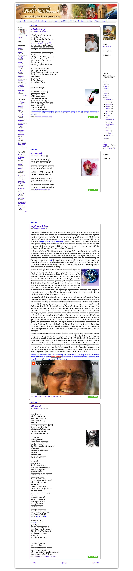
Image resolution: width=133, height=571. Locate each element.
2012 (105, 95)
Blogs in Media (22, 208)
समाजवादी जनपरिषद (20, 115)
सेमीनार (97, 21)
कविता (39, 117)
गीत (114, 148)
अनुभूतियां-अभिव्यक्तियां (21, 85)
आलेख (49, 21)
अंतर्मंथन (20, 62)
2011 (105, 97)
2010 (105, 138)
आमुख (19, 21)
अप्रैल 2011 (108, 118)
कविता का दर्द (36, 406)
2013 (105, 93)
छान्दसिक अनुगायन (20, 71)
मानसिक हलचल (21, 102)
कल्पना (36, 117)
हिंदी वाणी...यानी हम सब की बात (22, 144)
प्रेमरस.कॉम (20, 106)
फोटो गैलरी (103, 21)
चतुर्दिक (20, 52)
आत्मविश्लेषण (44, 396)
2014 (105, 91)
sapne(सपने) (21, 194)
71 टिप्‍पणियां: (42, 408)
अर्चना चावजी (38, 396)
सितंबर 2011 (109, 106)
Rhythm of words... (21, 189)
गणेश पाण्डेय (21, 76)
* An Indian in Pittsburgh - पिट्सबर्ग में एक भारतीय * (21, 182)
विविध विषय (73, 21)
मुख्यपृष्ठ (64, 562)
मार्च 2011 (108, 131)
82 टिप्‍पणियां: (42, 228)
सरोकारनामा (21, 120)
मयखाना (46, 117)
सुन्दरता (50, 117)
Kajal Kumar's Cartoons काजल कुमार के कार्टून (22, 156)
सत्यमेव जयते (49, 556)
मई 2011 (108, 115)
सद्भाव (60, 396)
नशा (43, 117)
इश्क (36, 189)
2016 (105, 86)
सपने (49, 189)
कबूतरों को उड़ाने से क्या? (40, 226)
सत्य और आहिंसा (42, 556)
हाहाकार (54, 556)
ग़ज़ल (31, 21)
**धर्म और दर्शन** (107, 46)
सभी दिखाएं (25, 95)
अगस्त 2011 (108, 108)
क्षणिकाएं (43, 21)
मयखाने (42, 189)
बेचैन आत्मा (20, 139)
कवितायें (37, 21)
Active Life (21, 198)
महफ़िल (45, 189)
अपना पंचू (20, 66)
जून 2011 (108, 113)
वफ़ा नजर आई (36, 154)
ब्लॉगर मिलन (89, 21)
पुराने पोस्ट (96, 562)
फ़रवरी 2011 (109, 133)
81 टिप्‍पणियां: (42, 156)
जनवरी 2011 (109, 135)
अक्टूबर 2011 (109, 104)
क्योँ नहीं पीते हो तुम (38, 29)
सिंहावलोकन (21, 134)
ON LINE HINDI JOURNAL (21, 170)
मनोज (19, 110)
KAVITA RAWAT (20, 163)
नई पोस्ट (33, 562)
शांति (57, 396)
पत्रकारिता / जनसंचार (20, 125)
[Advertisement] (65, 134)
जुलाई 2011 (108, 111)
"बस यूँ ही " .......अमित (21, 57)
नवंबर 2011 (108, 102)
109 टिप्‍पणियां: (42, 31)
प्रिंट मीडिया (81, 21)
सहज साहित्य (21, 130)
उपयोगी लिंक (64, 21)
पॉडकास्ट (56, 21)
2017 (105, 84)
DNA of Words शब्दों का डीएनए (22, 203)
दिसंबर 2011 (109, 99)
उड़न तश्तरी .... (21, 81)
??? (41, 43)
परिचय (25, 21)
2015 (105, 88)
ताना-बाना (20, 48)
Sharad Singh (21, 175)
